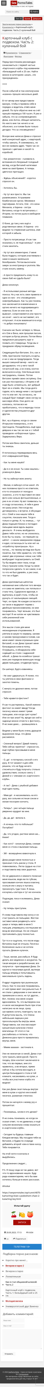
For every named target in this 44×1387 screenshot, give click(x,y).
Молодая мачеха (14, 1301)
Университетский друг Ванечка (22, 1306)
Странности (25, 52)
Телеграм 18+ (22, 1246)
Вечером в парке (14, 1271)
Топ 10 (19, 18)
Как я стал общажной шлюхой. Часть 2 (21, 1283)
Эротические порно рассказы (16, 24)
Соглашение (23, 1378)
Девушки (37, 18)
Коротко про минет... (17, 1260)
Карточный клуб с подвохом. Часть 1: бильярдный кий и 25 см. (21, 1293)
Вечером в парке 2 (15, 1265)
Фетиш (18, 56)
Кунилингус (8, 27)
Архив (27, 18)
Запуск (22, 1222)
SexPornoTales (13, 1375)
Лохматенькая (13, 1276)
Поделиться (19, 1239)
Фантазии (8, 56)
